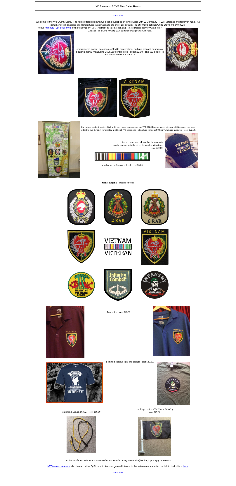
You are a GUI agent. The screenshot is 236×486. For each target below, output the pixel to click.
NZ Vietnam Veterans (59, 466)
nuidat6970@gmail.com (58, 27)
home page (118, 15)
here (185, 466)
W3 (97, 6)
